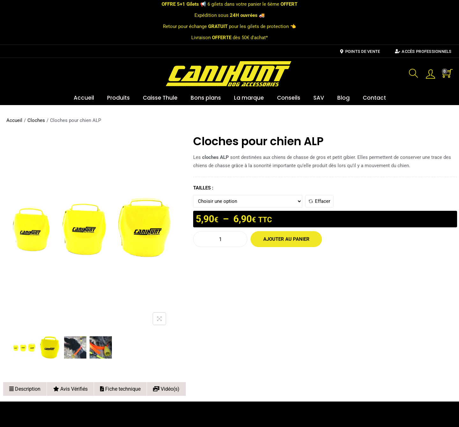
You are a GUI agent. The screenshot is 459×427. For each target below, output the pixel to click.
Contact (374, 98)
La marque (249, 98)
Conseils (288, 98)
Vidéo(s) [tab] (166, 389)
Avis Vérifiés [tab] (70, 389)
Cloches (36, 120)
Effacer (319, 201)
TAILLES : (203, 188)
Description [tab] (24, 389)
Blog (343, 98)
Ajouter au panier (282, 239)
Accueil (84, 98)
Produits (118, 98)
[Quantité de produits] (220, 239)
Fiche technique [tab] (120, 389)
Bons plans (206, 98)
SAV (318, 98)
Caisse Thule (160, 98)
